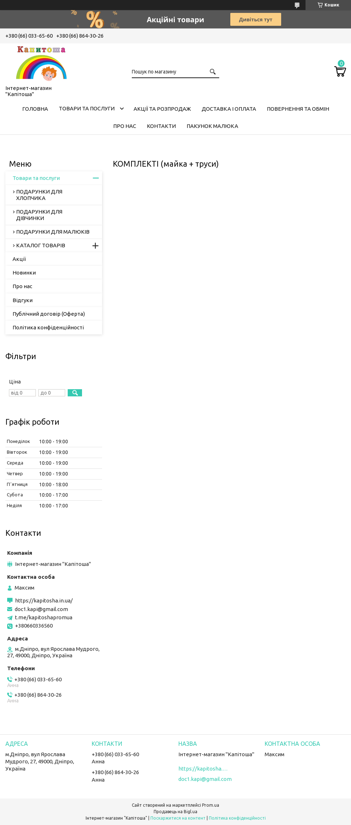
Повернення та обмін (298, 109)
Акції (19, 259)
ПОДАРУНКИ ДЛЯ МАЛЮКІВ (53, 232)
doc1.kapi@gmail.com (41, 609)
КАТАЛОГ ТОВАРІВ (40, 245)
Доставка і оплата (229, 109)
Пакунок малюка (212, 126)
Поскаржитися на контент (178, 818)
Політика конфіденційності (48, 327)
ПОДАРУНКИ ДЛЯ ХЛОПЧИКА (39, 195)
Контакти (161, 126)
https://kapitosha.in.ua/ (44, 600)
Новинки (24, 273)
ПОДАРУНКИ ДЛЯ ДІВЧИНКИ (39, 215)
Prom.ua (210, 805)
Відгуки (23, 300)
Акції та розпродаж (162, 109)
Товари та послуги (87, 108)
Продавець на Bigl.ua (175, 811)
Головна (35, 109)
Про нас (124, 126)
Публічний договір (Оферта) (49, 314)
